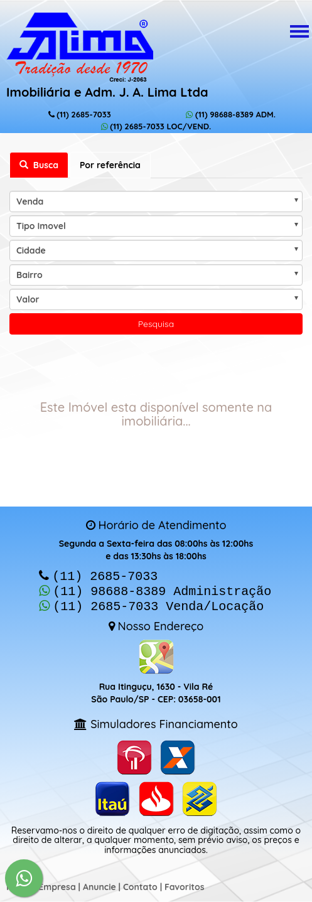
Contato (140, 883)
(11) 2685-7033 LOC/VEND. (156, 126)
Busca (38, 165)
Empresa (56, 883)
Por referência (110, 165)
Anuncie (99, 883)
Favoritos (184, 883)
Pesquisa (156, 324)
